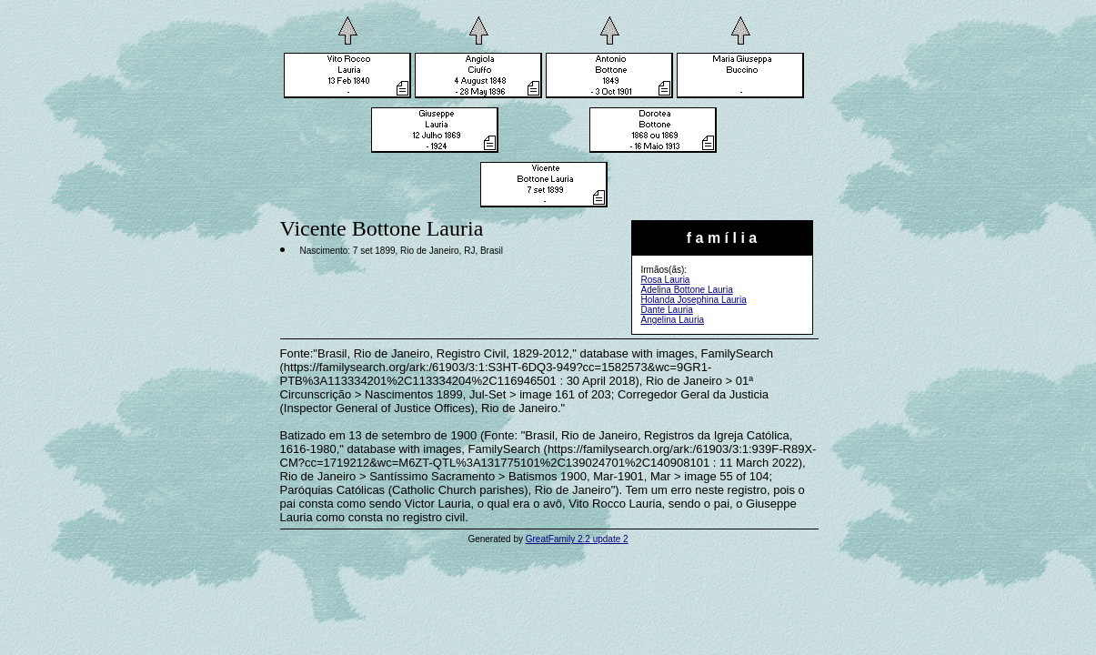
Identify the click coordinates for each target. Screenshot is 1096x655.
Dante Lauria (667, 310)
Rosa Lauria (665, 280)
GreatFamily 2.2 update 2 (577, 539)
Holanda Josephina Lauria (694, 300)
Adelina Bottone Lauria (687, 290)
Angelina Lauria (673, 320)
